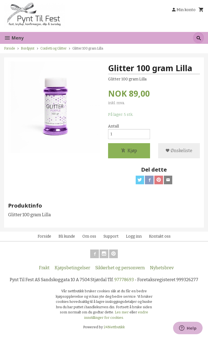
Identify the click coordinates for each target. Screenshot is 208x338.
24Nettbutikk (114, 327)
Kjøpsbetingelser (72, 268)
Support (111, 236)
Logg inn (134, 236)
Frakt (44, 268)
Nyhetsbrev (162, 268)
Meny (14, 38)
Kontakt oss (160, 236)
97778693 (124, 280)
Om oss (89, 236)
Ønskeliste (178, 150)
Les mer (122, 312)
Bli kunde (66, 236)
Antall (113, 126)
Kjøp (129, 150)
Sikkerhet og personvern (120, 268)
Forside (9, 48)
